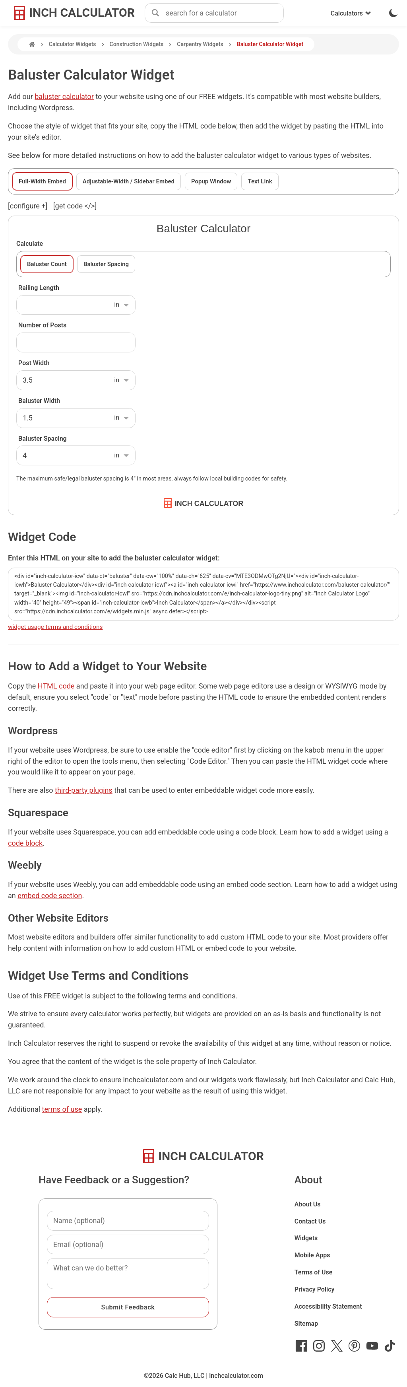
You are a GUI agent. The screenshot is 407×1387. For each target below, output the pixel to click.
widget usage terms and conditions (55, 626)
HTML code (56, 686)
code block (25, 843)
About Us (308, 1204)
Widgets (306, 1238)
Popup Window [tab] (211, 181)
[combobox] (224, 13)
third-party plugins (83, 790)
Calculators (351, 13)
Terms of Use (314, 1272)
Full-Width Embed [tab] (42, 181)
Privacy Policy (315, 1289)
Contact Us (310, 1221)
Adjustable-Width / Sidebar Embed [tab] (128, 181)
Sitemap (306, 1323)
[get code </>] (75, 206)
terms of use (62, 1109)
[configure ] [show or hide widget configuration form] (27, 206)
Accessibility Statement (328, 1306)
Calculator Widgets (72, 44)
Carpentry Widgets (200, 44)
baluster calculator (64, 96)
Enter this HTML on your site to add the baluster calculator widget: (114, 558)
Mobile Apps (312, 1255)
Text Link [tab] (260, 181)
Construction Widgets (137, 44)
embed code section (49, 895)
